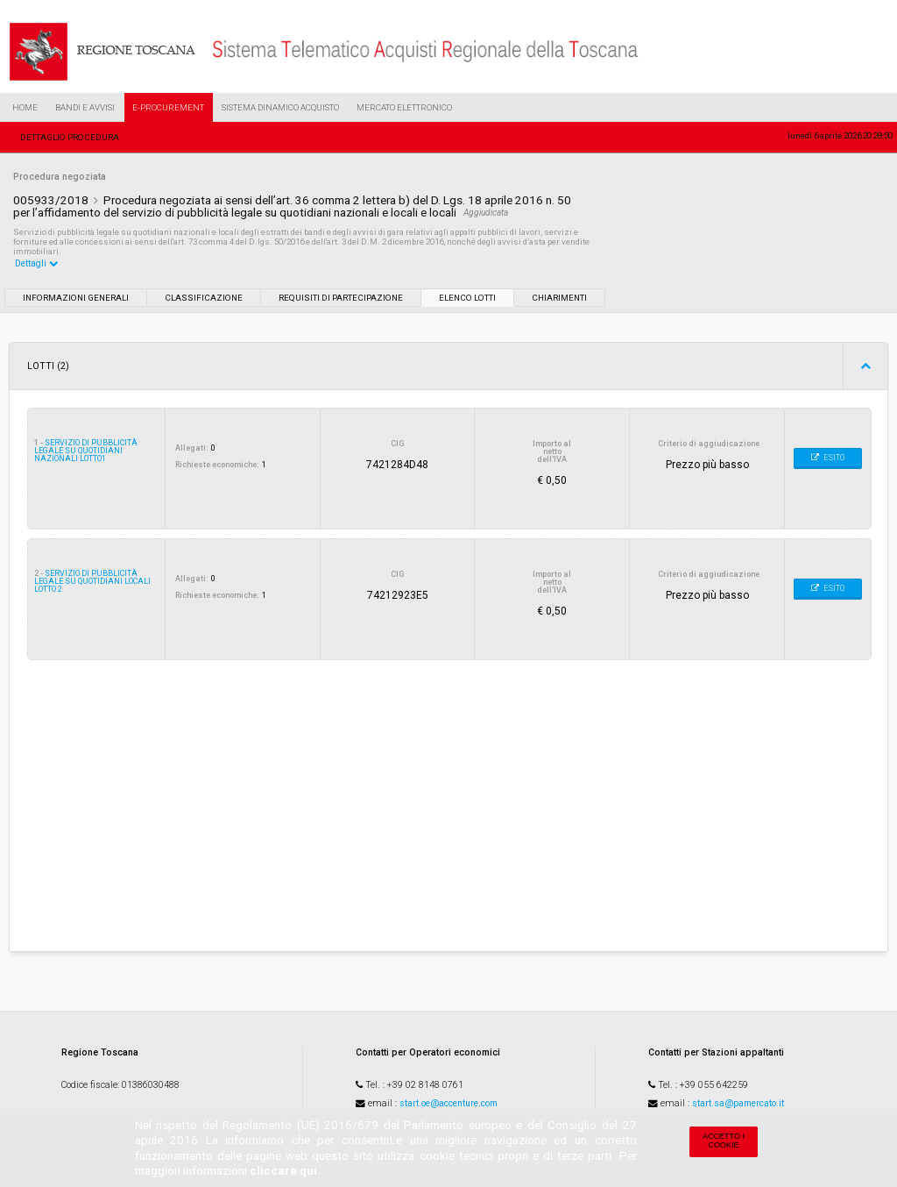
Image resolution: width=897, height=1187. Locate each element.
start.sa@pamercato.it (738, 1103)
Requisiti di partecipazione (341, 298)
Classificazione (204, 298)
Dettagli (37, 263)
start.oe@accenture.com (448, 1103)
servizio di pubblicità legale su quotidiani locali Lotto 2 (92, 581)
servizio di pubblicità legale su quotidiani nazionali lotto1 (86, 450)
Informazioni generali (76, 298)
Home (25, 107)
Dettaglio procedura (69, 137)
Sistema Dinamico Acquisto (280, 107)
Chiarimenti (559, 298)
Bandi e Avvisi (85, 107)
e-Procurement (168, 107)
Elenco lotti (467, 298)
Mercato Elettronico (404, 107)
